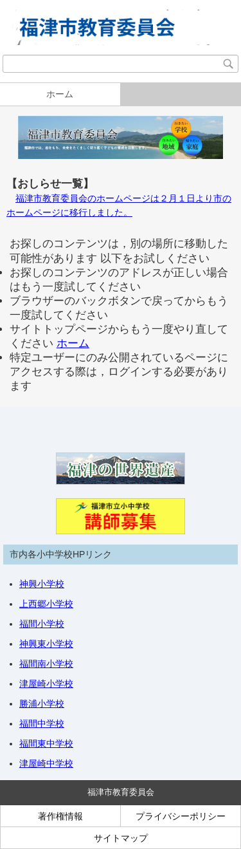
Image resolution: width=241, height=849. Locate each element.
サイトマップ (121, 838)
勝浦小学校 (41, 703)
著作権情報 (60, 816)
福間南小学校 (46, 663)
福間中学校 (41, 723)
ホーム (59, 94)
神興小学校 (41, 584)
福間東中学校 (46, 743)
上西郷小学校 (46, 604)
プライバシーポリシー (181, 816)
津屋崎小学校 (46, 683)
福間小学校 (41, 624)
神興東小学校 (46, 644)
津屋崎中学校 (46, 763)
